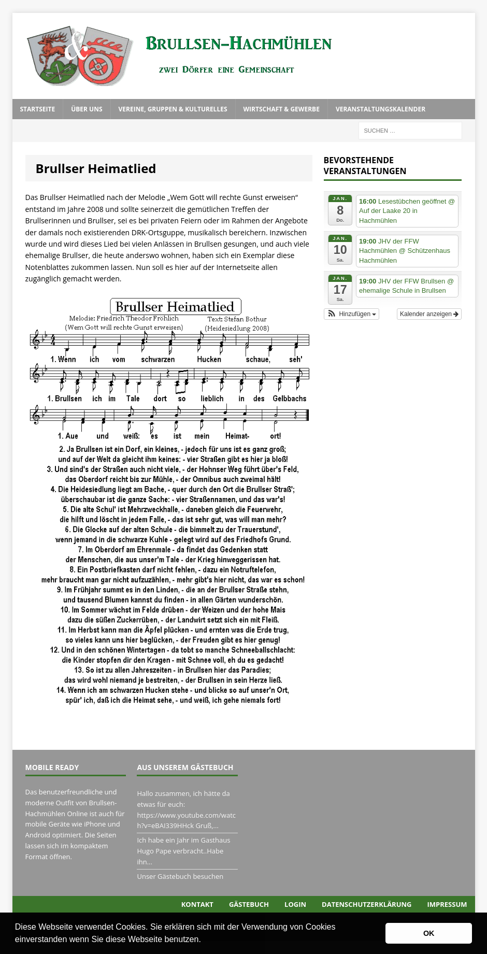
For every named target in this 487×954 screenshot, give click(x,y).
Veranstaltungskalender (380, 109)
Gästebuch (249, 904)
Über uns (86, 109)
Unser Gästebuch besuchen (180, 876)
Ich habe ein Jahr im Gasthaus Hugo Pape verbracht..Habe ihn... (183, 850)
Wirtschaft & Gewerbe (282, 109)
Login (295, 904)
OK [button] (429, 933)
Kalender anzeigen (429, 314)
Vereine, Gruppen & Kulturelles (173, 109)
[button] (204, 940)
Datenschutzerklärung (366, 904)
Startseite (37, 109)
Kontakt (197, 904)
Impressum (447, 904)
